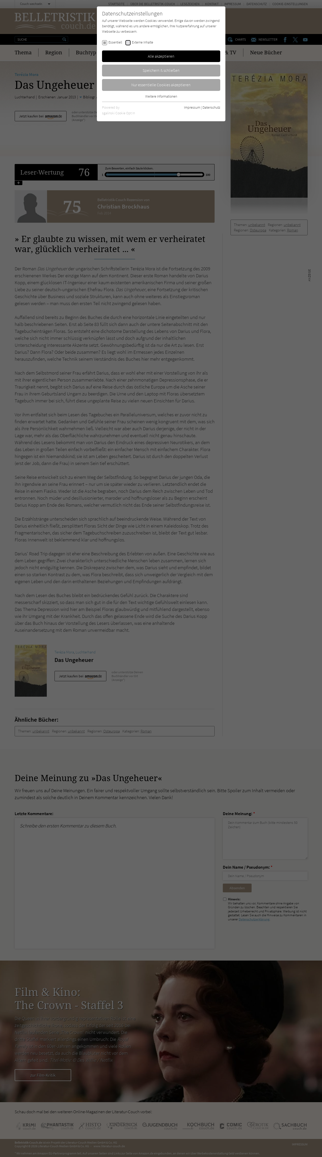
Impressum (192, 107)
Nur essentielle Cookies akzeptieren (161, 84)
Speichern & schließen (161, 70)
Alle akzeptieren (161, 56)
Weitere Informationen (161, 96)
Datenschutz (211, 107)
